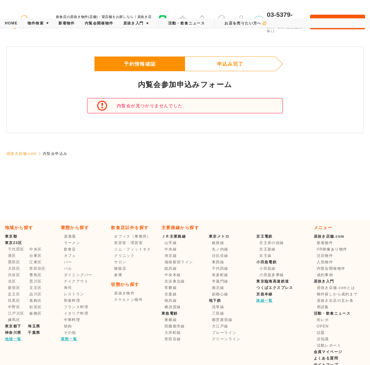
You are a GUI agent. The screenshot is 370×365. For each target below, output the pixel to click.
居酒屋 (70, 236)
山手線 (171, 243)
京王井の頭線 (271, 243)
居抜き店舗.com (21, 153)
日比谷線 (220, 256)
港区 (12, 256)
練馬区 (14, 320)
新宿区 (14, 288)
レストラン (74, 294)
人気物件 (325, 262)
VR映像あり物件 (332, 249)
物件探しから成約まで (337, 294)
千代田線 (220, 268)
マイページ (241, 21)
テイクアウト (76, 281)
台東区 (35, 256)
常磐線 (171, 288)
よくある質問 (326, 358)
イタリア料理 (76, 313)
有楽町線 (220, 275)
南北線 (218, 288)
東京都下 (13, 326)
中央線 (171, 249)
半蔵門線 (220, 281)
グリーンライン (226, 339)
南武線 (171, 300)
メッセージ (202, 21)
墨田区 (14, 262)
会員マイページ (328, 352)
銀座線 (218, 243)
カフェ (70, 256)
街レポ (323, 320)
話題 (321, 332)
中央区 (35, 249)
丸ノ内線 (220, 249)
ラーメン (72, 243)
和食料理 (72, 300)
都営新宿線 (222, 320)
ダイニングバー (78, 275)
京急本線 (264, 294)
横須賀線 (173, 307)
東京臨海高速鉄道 (272, 281)
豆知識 (323, 339)
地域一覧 (13, 339)
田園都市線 (175, 326)
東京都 (11, 236)
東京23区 (13, 243)
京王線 (265, 256)
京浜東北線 (175, 281)
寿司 (68, 288)
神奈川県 (13, 332)
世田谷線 (173, 339)
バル (68, 268)
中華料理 (72, 320)
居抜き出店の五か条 (335, 300)
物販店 (120, 268)
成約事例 (325, 275)
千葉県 (34, 332)
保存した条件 (222, 21)
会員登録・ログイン (337, 22)
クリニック (124, 256)
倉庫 (118, 275)
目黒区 (14, 300)
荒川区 (35, 281)
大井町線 (173, 332)
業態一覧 (69, 339)
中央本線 (173, 275)
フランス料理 (76, 307)
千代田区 (16, 249)
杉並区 (35, 307)
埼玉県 (34, 326)
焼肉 (68, 326)
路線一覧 (264, 300)
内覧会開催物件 (331, 268)
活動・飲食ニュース (332, 313)
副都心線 (220, 294)
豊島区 (35, 275)
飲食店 (70, 249)
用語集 (323, 307)
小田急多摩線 (271, 275)
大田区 (14, 268)
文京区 (35, 288)
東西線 (218, 262)
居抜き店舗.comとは (336, 288)
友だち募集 (162, 21)
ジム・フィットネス (132, 249)
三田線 (218, 313)
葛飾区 (35, 300)
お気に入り (182, 21)
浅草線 (218, 307)
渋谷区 (14, 275)
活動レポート (329, 345)
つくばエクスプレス (274, 288)
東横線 (171, 320)
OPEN (323, 326)
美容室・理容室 (128, 243)
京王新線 (267, 249)
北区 (12, 281)
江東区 (35, 262)
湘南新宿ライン (179, 262)
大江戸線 (220, 326)
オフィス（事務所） (132, 236)
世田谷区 (37, 268)
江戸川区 (16, 313)
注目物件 (325, 256)
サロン (120, 262)
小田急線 (267, 268)
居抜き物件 (124, 293)
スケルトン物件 (128, 299)
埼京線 (171, 256)
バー (68, 262)
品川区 (35, 294)
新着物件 (325, 243)
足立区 (14, 294)
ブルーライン (224, 332)
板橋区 (35, 313)
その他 (70, 332)
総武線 (171, 268)
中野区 (14, 307)
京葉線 (171, 294)
